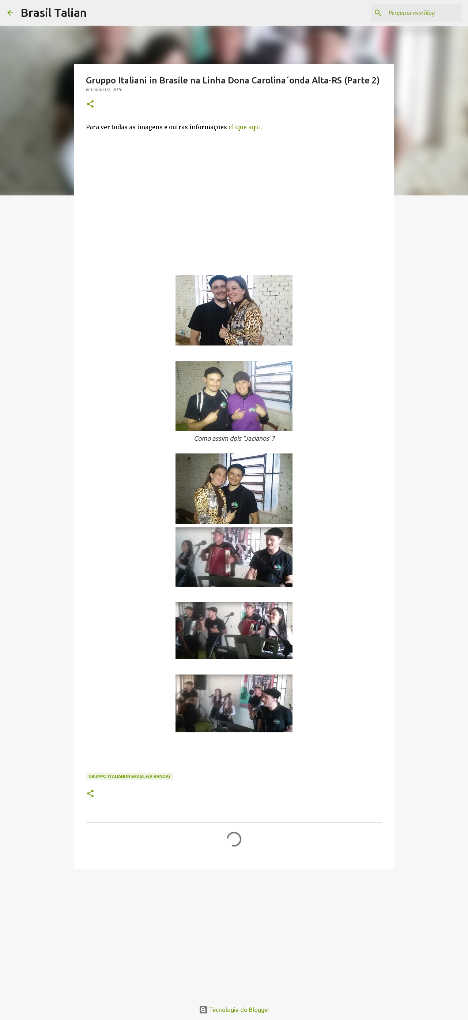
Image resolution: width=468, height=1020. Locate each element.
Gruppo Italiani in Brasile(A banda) (129, 776)
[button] (90, 104)
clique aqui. (246, 127)
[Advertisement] (234, 931)
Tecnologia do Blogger (234, 1009)
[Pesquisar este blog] (423, 13)
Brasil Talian (53, 12)
